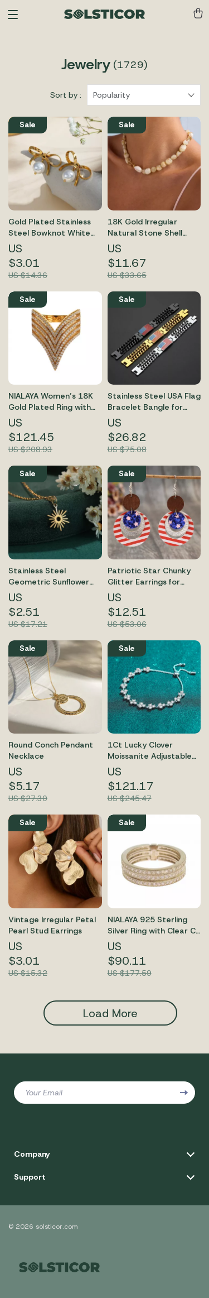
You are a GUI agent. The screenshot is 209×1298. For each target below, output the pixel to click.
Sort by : (65, 95)
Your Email (43, 1093)
